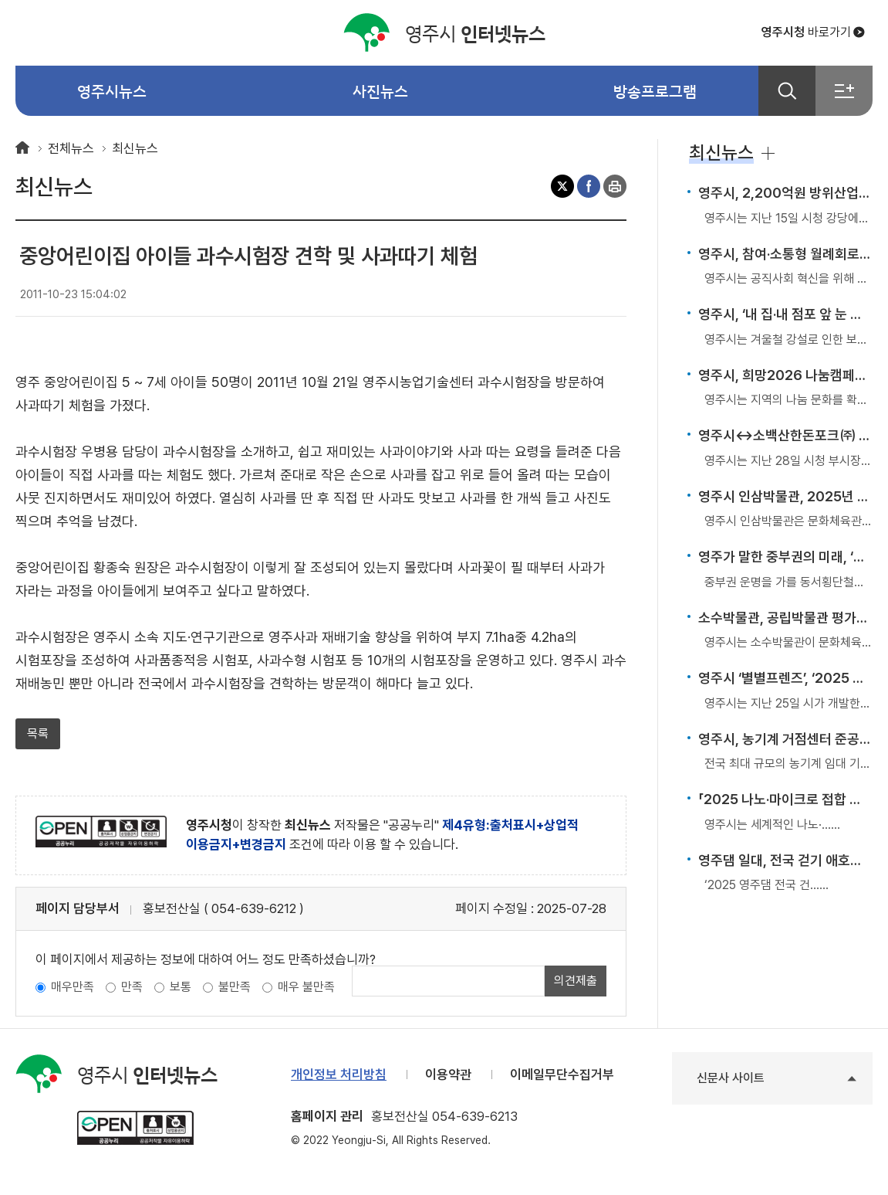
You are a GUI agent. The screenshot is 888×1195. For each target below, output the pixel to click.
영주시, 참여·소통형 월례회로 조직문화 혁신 (785, 254)
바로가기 (806, 32)
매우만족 (72, 986)
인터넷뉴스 (444, 33)
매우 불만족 (306, 986)
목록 (38, 733)
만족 (132, 986)
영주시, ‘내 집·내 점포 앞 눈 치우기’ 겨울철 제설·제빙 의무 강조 (785, 314)
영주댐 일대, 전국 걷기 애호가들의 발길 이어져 (785, 860)
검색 (786, 91)
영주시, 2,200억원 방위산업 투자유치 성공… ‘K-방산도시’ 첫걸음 (785, 193)
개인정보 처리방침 (339, 1074)
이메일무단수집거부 (562, 1074)
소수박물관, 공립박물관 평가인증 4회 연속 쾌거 (785, 617)
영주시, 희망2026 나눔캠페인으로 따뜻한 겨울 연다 (785, 375)
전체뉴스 (71, 148)
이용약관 (448, 1074)
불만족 (234, 986)
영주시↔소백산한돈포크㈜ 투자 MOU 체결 (785, 435)
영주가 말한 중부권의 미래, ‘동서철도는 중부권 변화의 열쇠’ (785, 556)
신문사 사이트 (731, 1078)
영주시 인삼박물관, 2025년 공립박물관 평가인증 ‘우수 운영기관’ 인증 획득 (785, 496)
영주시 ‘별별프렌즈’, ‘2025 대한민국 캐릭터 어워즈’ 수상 (785, 678)
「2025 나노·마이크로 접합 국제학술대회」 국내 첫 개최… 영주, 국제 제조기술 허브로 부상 (785, 799)
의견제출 (575, 980)
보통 (180, 986)
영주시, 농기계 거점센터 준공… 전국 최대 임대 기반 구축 (785, 739)
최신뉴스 (135, 148)
